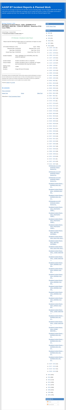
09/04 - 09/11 (52, 85)
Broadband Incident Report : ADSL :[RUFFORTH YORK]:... (56, 208)
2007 (49, 394)
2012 (49, 382)
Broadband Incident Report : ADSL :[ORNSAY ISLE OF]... (56, 270)
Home (22, 93)
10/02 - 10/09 (52, 75)
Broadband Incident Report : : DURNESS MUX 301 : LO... (56, 185)
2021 (49, 35)
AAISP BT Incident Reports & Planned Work (26, 7)
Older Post (39, 93)
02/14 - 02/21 (52, 158)
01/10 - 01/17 (52, 368)
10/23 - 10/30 (52, 68)
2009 (49, 389)
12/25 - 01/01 (52, 47)
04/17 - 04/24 (52, 136)
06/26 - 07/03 (52, 110)
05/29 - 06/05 (52, 121)
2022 (49, 33)
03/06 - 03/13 (52, 151)
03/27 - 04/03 (52, 143)
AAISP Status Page (51, 26)
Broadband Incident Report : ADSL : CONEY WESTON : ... (56, 252)
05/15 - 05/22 (52, 126)
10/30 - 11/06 (52, 65)
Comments (50, 404)
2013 (49, 379)
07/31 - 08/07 (52, 98)
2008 (49, 392)
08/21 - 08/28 (52, 90)
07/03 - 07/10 (52, 108)
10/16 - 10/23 (52, 70)
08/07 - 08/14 (52, 95)
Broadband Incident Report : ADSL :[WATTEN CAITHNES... (56, 232)
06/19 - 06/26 (52, 113)
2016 (49, 45)
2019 (49, 38)
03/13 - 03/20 (52, 148)
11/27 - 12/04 (52, 57)
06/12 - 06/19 (52, 116)
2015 (49, 374)
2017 (49, 43)
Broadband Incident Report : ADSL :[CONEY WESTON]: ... (56, 329)
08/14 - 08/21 (52, 93)
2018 (49, 40)
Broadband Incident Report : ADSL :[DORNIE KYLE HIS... (56, 264)
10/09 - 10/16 (52, 73)
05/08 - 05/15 (52, 128)
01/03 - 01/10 (52, 371)
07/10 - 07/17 (52, 105)
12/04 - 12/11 (52, 55)
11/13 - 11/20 (52, 63)
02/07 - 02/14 (52, 161)
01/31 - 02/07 (52, 164)
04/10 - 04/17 (52, 138)
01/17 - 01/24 (52, 366)
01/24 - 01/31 (52, 363)
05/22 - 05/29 (52, 123)
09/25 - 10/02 (52, 78)
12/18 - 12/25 (52, 50)
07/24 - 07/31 (52, 100)
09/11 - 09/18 (52, 83)
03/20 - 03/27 (52, 146)
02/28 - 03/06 (52, 153)
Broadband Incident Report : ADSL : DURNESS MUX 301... (56, 191)
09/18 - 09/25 (52, 80)
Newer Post (5, 93)
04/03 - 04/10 (52, 141)
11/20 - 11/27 (52, 60)
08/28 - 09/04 (52, 88)
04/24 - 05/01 (52, 133)
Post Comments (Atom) (14, 96)
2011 (49, 384)
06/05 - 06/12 (52, 118)
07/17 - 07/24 (52, 103)
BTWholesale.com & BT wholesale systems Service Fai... (55, 167)
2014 (49, 377)
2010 (49, 387)
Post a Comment (6, 91)
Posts (49, 401)
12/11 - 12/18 (52, 52)
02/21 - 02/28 (52, 156)
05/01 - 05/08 (52, 131)
